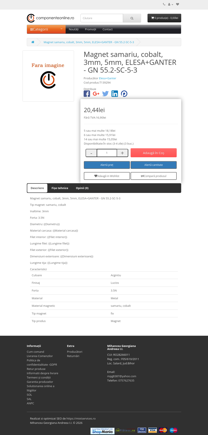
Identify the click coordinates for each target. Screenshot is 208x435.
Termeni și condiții (39, 377)
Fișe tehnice (60, 188)
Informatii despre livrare (42, 373)
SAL (29, 399)
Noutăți (73, 29)
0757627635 (126, 380)
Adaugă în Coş (153, 153)
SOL (29, 395)
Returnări (73, 356)
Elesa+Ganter (107, 78)
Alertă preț (107, 165)
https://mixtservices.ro (81, 418)
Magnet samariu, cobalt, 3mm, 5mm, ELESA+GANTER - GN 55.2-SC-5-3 (89, 42)
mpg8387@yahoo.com (121, 376)
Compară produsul (153, 176)
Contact (107, 29)
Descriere (37, 188)
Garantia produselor (40, 382)
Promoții (90, 29)
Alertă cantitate (154, 165)
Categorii (46, 29)
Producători (74, 352)
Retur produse (36, 369)
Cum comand (35, 352)
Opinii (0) (82, 188)
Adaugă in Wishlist (106, 176)
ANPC (30, 403)
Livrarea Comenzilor (40, 356)
